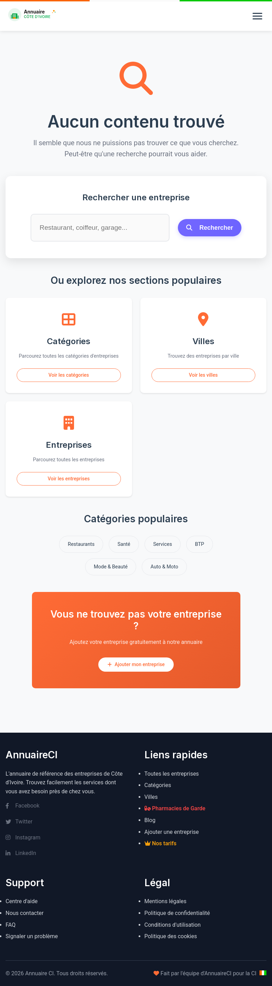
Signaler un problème (32, 936)
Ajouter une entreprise (172, 832)
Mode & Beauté (110, 567)
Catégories (158, 785)
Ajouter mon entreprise (136, 664)
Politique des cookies (171, 936)
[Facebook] (67, 805)
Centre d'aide (22, 901)
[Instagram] (67, 837)
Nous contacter (24, 913)
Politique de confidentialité (177, 913)
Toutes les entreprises (172, 773)
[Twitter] (67, 821)
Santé (123, 544)
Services (162, 544)
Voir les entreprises (69, 478)
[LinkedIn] (67, 853)
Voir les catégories (68, 375)
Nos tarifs (160, 843)
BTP (199, 544)
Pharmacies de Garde (175, 808)
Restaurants (81, 544)
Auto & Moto (164, 567)
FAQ (11, 925)
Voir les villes (203, 375)
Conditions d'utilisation (173, 925)
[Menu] (257, 16)
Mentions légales (166, 901)
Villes (151, 797)
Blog (150, 820)
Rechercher (209, 227)
